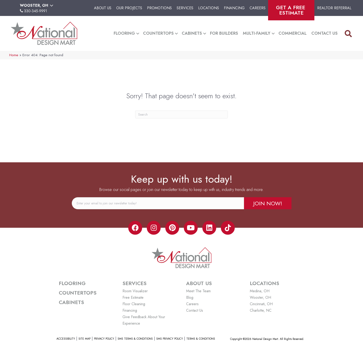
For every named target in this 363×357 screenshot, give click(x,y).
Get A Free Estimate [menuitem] (291, 10)
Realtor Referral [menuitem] (334, 8)
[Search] (181, 114)
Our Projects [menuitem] (129, 8)
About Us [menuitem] (102, 8)
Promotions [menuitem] (159, 8)
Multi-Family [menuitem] (256, 33)
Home (13, 55)
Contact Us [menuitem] (324, 33)
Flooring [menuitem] (124, 33)
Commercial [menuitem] (293, 33)
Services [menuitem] (185, 8)
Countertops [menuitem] (158, 33)
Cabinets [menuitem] (192, 33)
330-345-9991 (35, 11)
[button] (138, 33)
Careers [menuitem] (258, 8)
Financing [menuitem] (234, 8)
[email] (158, 203)
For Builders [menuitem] (224, 33)
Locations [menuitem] (208, 8)
